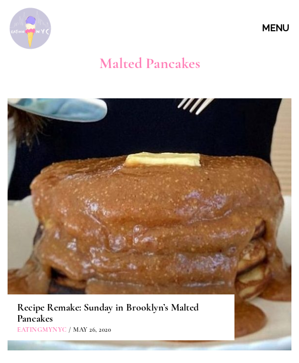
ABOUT (151, 280)
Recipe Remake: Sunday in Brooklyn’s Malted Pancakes (108, 196)
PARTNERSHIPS (151, 326)
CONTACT (151, 303)
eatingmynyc (42, 213)
